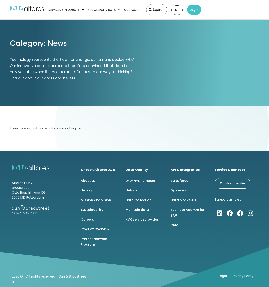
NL (177, 10)
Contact (131, 10)
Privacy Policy (242, 276)
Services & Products (64, 10)
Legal (223, 276)
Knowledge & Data (102, 10)
